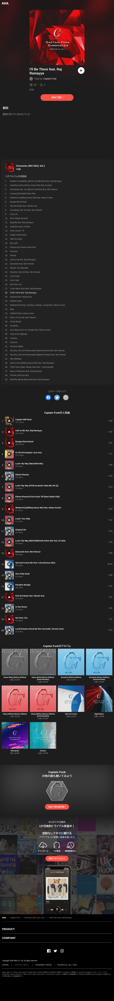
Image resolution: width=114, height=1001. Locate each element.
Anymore (14, 342)
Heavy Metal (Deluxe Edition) (15, 677)
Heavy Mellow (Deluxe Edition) (15, 714)
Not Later (14, 243)
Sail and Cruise (71, 714)
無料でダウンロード (57, 858)
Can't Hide (14, 280)
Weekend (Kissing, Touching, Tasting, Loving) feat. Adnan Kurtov (37, 305)
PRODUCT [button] (8, 929)
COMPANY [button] (9, 938)
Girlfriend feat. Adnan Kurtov (22, 313)
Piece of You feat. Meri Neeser (23, 317)
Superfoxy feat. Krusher (20, 226)
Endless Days (16, 301)
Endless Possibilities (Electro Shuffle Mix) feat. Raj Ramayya (36, 181)
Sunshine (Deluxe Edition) (71, 677)
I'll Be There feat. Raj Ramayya (60, 918)
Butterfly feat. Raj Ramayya (21, 222)
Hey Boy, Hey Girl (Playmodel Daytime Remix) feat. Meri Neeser (37, 350)
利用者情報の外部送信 (43, 965)
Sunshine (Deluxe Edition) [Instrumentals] (99, 678)
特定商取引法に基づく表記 (67, 965)
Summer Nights (16, 346)
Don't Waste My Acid (19, 218)
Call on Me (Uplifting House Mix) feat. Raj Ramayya (32, 363)
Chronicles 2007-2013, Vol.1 (30, 166)
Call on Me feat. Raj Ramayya (23, 260)
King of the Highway (18, 334)
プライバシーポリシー (22, 965)
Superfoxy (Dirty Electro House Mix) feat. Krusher (31, 185)
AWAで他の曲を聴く (57, 807)
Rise (12, 309)
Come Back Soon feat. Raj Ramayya (25, 288)
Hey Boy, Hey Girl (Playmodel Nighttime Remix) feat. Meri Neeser (38, 355)
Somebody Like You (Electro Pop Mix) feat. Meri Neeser (34, 189)
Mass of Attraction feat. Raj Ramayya (26, 371)
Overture (13, 251)
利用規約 (5, 965)
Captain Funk (49, 79)
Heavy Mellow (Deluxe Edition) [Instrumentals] (43, 715)
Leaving (13, 338)
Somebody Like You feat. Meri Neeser (26, 210)
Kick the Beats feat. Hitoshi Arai (23, 206)
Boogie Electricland (18, 202)
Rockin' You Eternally (19, 268)
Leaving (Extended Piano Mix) (23, 193)
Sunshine (14, 326)
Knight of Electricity (18, 235)
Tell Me (13, 255)
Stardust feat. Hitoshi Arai (21, 297)
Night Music (99, 714)
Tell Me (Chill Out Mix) (19, 375)
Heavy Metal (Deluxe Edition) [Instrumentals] (43, 678)
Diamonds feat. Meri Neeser (22, 264)
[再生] (81, 70)
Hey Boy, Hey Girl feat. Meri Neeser (25, 272)
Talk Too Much (16, 239)
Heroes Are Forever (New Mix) (23, 247)
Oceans (43, 751)
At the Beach (15, 321)
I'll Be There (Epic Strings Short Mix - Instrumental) (31, 367)
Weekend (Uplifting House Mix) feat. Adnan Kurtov (31, 198)
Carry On (14, 214)
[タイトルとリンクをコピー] (66, 397)
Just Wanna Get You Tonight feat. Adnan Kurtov (30, 330)
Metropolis (15, 751)
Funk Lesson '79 (17, 231)
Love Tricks (15, 276)
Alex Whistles (16, 359)
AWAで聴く (57, 97)
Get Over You (16, 284)
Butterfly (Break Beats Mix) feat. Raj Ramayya (29, 379)
